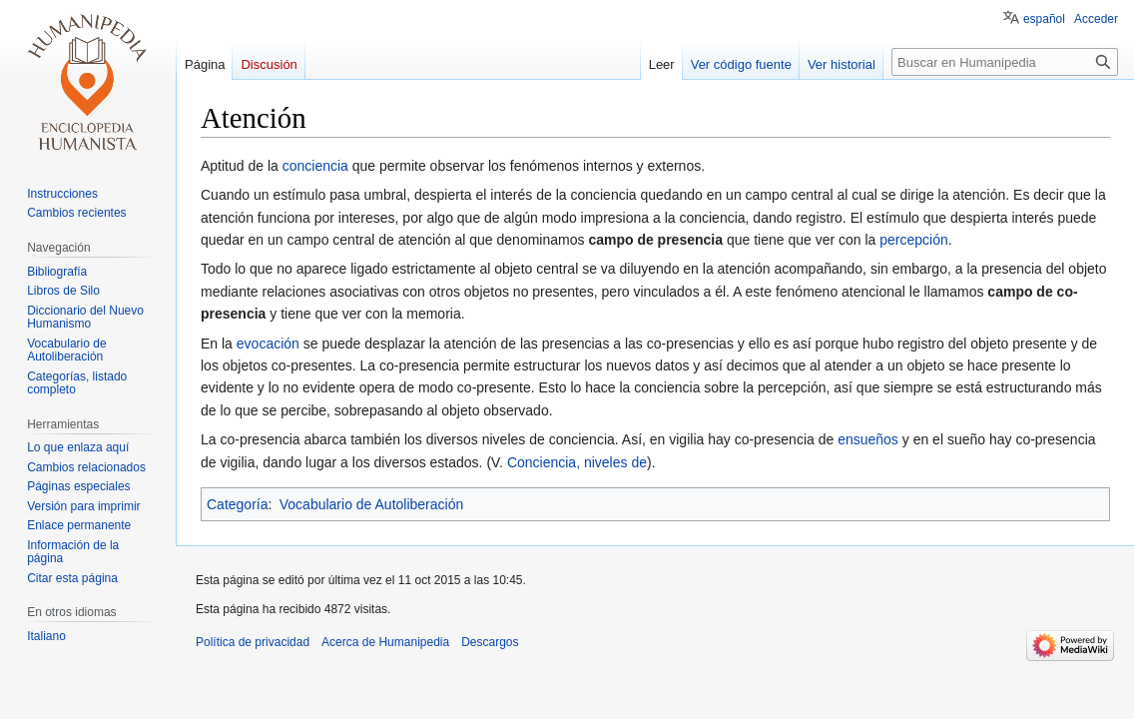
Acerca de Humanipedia (385, 642)
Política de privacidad (252, 642)
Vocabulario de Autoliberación (371, 504)
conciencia (315, 166)
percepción (913, 240)
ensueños (868, 439)
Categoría (237, 504)
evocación (268, 344)
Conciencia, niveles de (577, 462)
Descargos (489, 642)
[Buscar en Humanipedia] (1004, 62)
